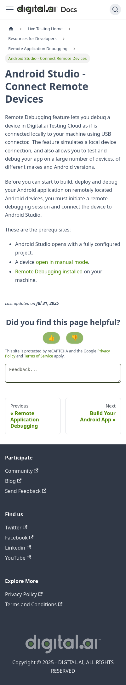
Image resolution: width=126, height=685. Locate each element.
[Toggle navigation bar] (9, 9)
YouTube (18, 557)
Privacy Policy (24, 594)
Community (21, 470)
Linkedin (18, 547)
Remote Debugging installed (49, 271)
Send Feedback (25, 491)
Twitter (16, 527)
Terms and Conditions (33, 604)
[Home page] (11, 29)
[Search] (115, 9)
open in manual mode (62, 262)
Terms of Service (38, 356)
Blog (13, 480)
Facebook (19, 537)
